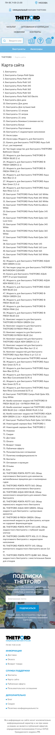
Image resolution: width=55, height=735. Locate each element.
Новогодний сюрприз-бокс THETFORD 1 (25, 424)
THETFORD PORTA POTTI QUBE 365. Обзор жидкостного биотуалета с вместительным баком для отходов (27, 558)
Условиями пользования (38, 617)
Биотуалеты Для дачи (15, 100)
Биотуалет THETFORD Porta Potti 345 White (27, 198)
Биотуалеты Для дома (17, 104)
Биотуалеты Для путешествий (20, 107)
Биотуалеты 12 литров (17, 111)
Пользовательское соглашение (21, 452)
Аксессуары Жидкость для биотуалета (25, 139)
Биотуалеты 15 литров (17, 114)
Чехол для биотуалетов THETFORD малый (26, 358)
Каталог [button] (11, 27)
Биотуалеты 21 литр (16, 118)
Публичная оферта (15, 449)
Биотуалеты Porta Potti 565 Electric (21, 97)
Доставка (10, 438)
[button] (40, 41)
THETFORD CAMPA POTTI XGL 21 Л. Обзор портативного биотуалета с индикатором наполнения (25, 539)
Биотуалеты (18, 49)
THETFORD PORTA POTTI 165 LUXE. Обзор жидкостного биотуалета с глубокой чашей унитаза (25, 530)
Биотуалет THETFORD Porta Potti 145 (24, 244)
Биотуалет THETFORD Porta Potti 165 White (27, 194)
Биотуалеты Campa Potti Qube (19, 75)
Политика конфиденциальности (21, 456)
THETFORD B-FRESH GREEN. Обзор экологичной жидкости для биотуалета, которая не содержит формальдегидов (26, 520)
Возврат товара (13, 445)
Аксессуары (36, 49)
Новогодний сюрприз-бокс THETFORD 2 (25, 427)
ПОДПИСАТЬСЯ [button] (27, 608)
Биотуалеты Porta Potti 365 (18, 89)
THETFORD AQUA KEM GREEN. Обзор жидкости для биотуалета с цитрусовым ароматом (23, 511)
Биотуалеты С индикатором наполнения (25, 132)
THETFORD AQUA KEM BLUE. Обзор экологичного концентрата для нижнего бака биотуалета (24, 495)
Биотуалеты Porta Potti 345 (18, 86)
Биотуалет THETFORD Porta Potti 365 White (27, 201)
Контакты (35, 32)
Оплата (9, 441)
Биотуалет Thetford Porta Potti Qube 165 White (28, 420)
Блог (8, 470)
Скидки (9, 434)
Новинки (19, 32)
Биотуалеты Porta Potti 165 (18, 82)
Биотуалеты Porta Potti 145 (18, 79)
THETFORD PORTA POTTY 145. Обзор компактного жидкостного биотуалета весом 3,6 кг (26, 549)
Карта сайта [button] (13, 680)
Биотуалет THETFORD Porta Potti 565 (24, 251)
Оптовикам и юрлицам (35, 27)
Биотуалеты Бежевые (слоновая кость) (24, 121)
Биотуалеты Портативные (18, 128)
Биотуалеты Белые (15, 125)
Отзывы (10, 466)
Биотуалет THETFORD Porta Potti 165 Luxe (26, 247)
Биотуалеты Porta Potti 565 (18, 93)
